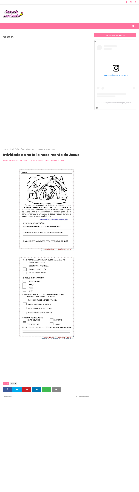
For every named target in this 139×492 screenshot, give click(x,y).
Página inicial (8, 149)
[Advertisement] (90, 14)
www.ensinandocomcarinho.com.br (19, 160)
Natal (17, 149)
